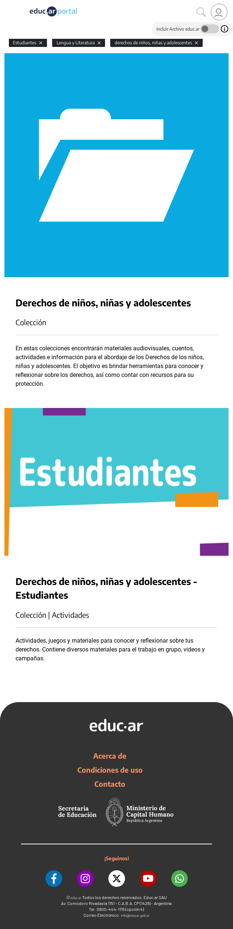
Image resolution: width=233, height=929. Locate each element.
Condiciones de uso (110, 769)
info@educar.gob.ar (135, 915)
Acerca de (109, 755)
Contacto (109, 783)
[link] (219, 12)
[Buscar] (201, 12)
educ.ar (76, 898)
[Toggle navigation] (6, 4)
